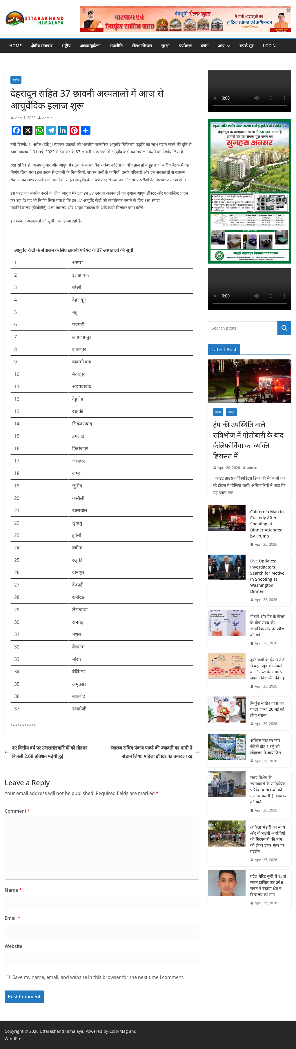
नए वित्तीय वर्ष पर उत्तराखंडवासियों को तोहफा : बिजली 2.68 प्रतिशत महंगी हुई (47, 752)
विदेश (231, 412)
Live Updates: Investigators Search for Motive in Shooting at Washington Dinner (267, 576)
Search (284, 328)
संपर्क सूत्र (246, 45)
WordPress (15, 1038)
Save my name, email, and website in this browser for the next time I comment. (98, 977)
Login (269, 45)
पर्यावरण (185, 45)
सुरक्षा (165, 45)
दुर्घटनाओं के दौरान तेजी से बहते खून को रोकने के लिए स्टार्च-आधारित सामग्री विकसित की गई (268, 669)
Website (13, 946)
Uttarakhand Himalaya (61, 1031)
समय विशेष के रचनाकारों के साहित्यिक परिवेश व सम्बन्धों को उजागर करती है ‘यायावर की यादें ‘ (268, 790)
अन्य (221, 45)
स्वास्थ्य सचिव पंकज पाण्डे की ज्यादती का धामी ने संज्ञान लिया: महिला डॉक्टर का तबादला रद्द (154, 752)
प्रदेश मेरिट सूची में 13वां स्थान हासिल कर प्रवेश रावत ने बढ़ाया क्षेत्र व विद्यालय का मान (268, 885)
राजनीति (116, 45)
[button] (227, 46)
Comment (17, 811)
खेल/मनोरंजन (142, 45)
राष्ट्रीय (66, 45)
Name (13, 890)
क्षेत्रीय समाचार (41, 45)
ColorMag (118, 1031)
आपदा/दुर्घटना (90, 45)
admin (47, 117)
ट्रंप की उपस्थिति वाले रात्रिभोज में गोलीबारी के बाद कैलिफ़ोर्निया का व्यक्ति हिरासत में (248, 440)
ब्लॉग (204, 45)
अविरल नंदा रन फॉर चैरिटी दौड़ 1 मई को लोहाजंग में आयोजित (265, 746)
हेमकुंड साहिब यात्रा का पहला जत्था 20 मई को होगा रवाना (267, 709)
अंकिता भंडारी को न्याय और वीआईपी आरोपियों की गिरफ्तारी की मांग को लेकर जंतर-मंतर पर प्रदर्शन (267, 839)
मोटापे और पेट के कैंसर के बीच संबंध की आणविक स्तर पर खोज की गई (267, 625)
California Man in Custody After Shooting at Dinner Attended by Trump (267, 524)
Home (15, 45)
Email (12, 918)
